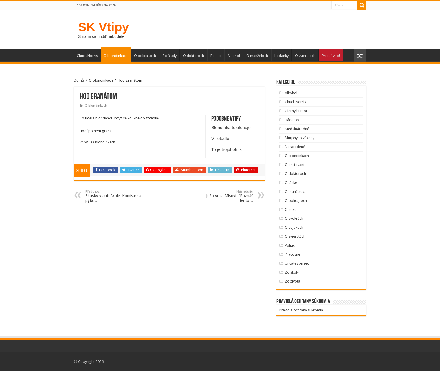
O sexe (290, 209)
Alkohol (234, 55)
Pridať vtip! (331, 55)
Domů (79, 80)
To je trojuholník (226, 149)
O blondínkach (116, 55)
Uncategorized (297, 263)
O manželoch (257, 55)
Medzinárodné (297, 129)
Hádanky (281, 55)
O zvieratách (305, 55)
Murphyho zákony (299, 138)
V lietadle (220, 138)
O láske (291, 182)
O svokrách (294, 218)
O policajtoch (145, 55)
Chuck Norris (87, 55)
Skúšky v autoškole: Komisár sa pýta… (115, 196)
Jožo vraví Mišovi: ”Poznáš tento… (223, 196)
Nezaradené (295, 147)
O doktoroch (193, 55)
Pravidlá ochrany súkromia (301, 310)
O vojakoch (294, 227)
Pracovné (292, 254)
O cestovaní (294, 165)
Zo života (292, 281)
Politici (215, 55)
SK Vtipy (103, 27)
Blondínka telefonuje (231, 127)
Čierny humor (296, 111)
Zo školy (169, 55)
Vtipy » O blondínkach (97, 142)
